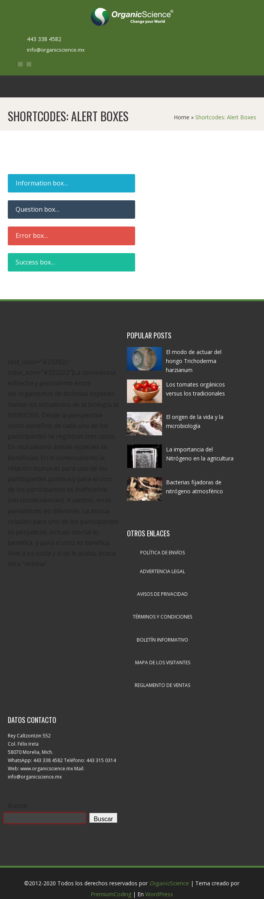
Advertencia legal (162, 571)
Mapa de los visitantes (162, 662)
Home (181, 117)
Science (169, 883)
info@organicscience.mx (56, 49)
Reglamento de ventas (162, 685)
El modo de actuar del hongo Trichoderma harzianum (193, 361)
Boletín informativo (162, 639)
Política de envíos (162, 552)
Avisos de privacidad (162, 594)
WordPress (159, 894)
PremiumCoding (111, 894)
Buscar (18, 805)
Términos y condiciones (162, 616)
